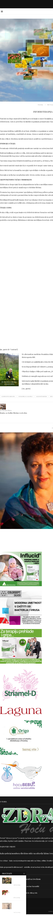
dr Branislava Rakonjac (26, 396)
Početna (40, 105)
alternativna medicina (8, 396)
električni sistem (41, 396)
